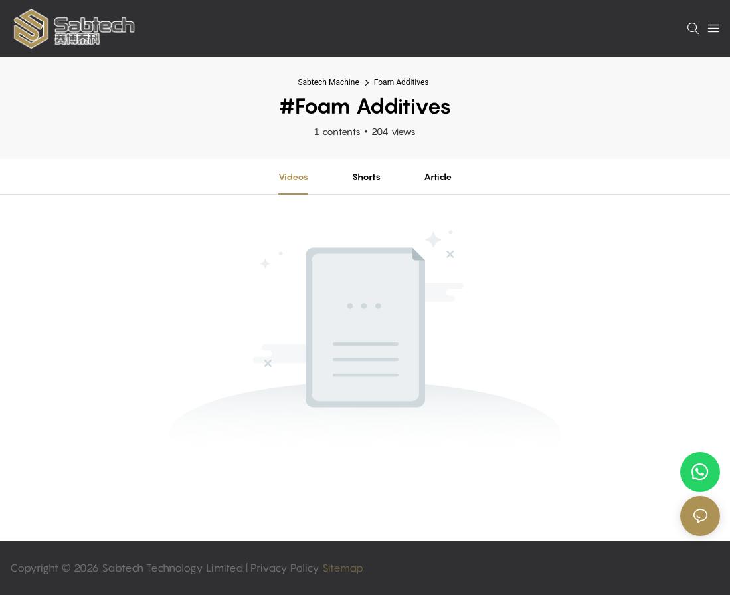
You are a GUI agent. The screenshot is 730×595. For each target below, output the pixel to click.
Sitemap (341, 567)
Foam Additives (401, 82)
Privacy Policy (284, 567)
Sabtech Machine (328, 82)
